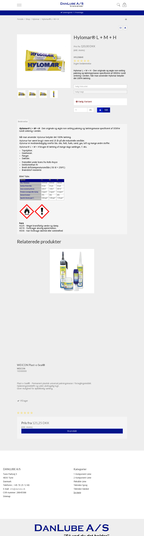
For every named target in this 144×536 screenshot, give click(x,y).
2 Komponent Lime (82, 477)
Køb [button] (102, 110)
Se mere (77, 492)
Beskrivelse (23, 122)
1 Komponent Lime (82, 474)
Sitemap (6, 496)
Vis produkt (72, 431)
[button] (121, 28)
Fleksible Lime (80, 481)
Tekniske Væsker (81, 489)
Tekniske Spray (81, 485)
